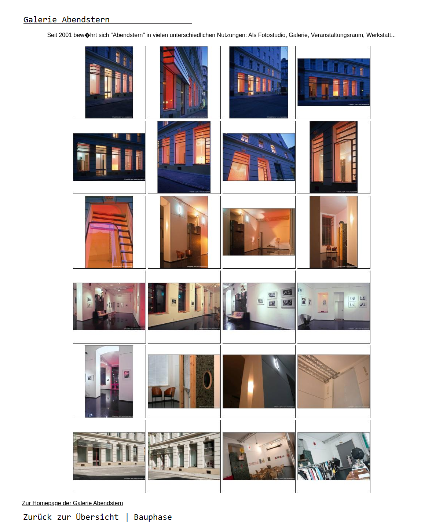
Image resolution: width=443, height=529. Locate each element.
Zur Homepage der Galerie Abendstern (72, 503)
